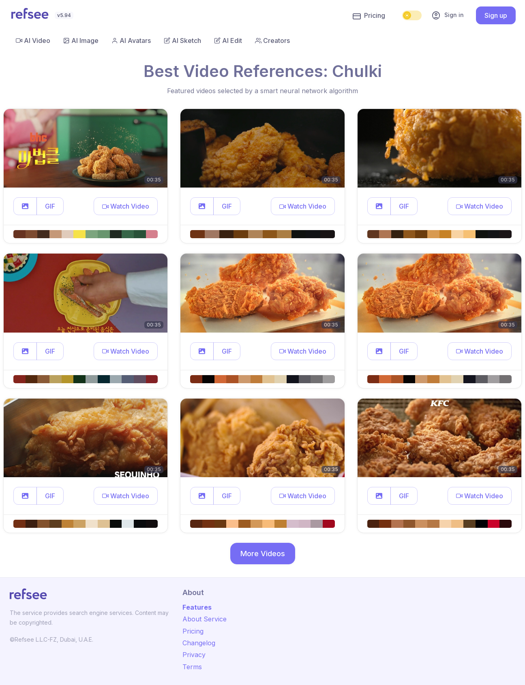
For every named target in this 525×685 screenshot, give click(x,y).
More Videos (262, 553)
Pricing (369, 15)
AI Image (81, 40)
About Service (204, 619)
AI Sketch (182, 40)
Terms (192, 667)
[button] (25, 206)
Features (197, 607)
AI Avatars (131, 40)
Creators (272, 40)
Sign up (495, 15)
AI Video (33, 40)
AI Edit (228, 40)
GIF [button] (50, 206)
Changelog (198, 643)
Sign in (447, 15)
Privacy (194, 655)
